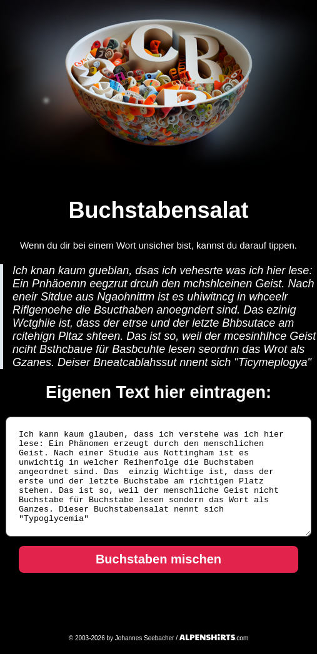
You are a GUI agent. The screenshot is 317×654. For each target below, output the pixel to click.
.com (214, 638)
